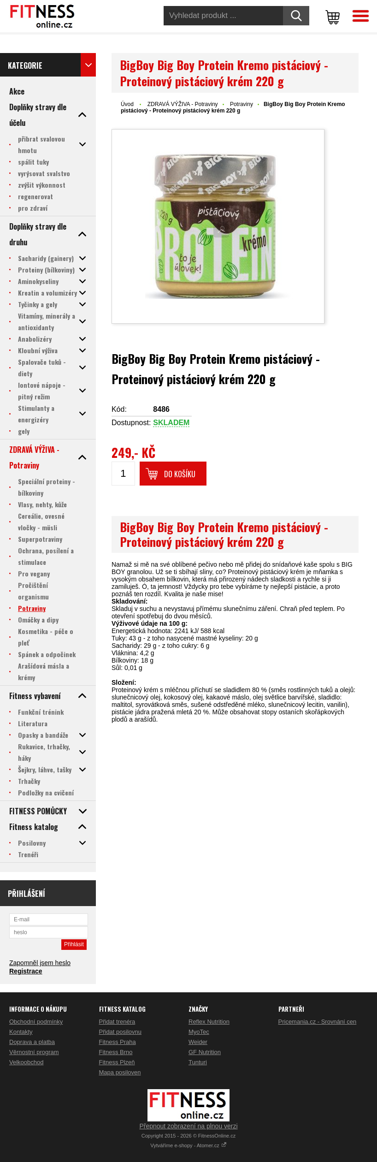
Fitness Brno (116, 1052)
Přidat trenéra (117, 1021)
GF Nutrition (204, 1052)
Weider (197, 1041)
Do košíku (179, 474)
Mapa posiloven (120, 1072)
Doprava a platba (32, 1041)
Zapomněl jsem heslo (40, 962)
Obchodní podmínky (36, 1021)
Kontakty (21, 1031)
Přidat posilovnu (120, 1031)
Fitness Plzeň (117, 1062)
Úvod (127, 104)
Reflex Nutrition (209, 1021)
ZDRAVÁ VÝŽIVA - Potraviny (182, 104)
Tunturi (197, 1062)
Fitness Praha (117, 1041)
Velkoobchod (26, 1062)
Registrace (25, 971)
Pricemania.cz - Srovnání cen (317, 1021)
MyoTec (198, 1031)
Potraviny (241, 104)
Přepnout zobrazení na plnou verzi (188, 1126)
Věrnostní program (34, 1052)
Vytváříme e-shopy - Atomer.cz (188, 1145)
